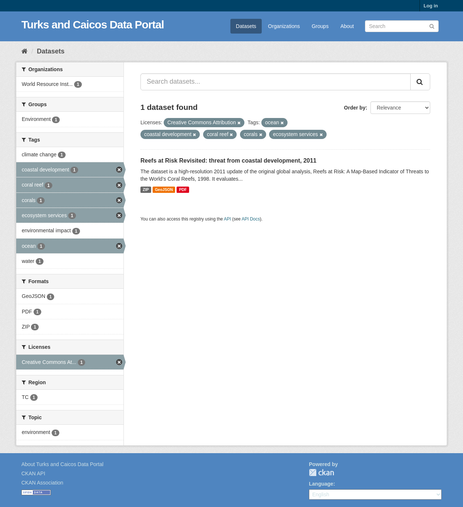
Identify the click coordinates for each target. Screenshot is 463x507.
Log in (431, 5)
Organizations (284, 26)
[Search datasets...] (275, 81)
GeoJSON (164, 189)
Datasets (246, 26)
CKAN (321, 472)
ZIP (146, 189)
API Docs (251, 219)
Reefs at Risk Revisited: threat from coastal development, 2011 (228, 160)
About (347, 26)
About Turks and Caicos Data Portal (62, 464)
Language (321, 484)
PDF (183, 189)
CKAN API (33, 473)
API (227, 219)
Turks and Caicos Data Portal (92, 24)
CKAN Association (42, 483)
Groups (319, 26)
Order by (354, 108)
